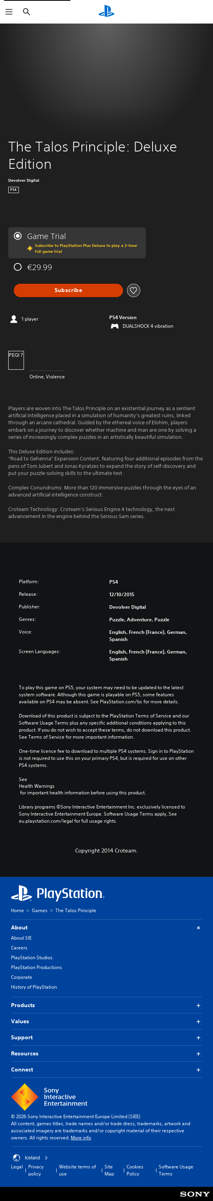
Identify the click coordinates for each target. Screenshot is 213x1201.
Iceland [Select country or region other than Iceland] (30, 1157)
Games (40, 910)
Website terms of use (77, 1170)
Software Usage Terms (176, 1170)
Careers (19, 947)
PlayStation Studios (32, 957)
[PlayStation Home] (106, 11)
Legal (17, 1166)
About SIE (21, 938)
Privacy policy (36, 1170)
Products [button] (106, 1005)
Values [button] (106, 1021)
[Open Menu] (9, 12)
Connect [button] (106, 1069)
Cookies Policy (135, 1170)
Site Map (109, 1170)
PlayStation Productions (36, 967)
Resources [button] (106, 1053)
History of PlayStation (34, 987)
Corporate (21, 977)
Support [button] (106, 1037)
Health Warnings (37, 786)
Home (17, 910)
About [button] (106, 928)
